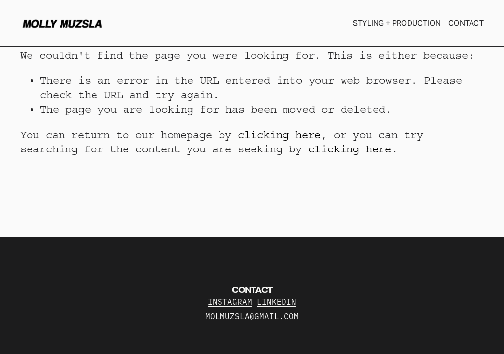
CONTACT (466, 23)
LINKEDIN (276, 303)
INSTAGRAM (230, 303)
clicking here (279, 135)
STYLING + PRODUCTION (397, 23)
